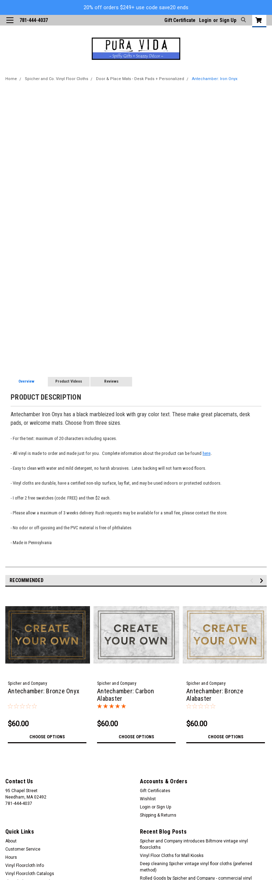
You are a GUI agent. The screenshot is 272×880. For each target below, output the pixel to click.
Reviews (111, 381)
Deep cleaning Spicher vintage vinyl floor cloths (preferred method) (196, 867)
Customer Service (22, 849)
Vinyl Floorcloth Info (24, 865)
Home (11, 79)
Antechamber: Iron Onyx (214, 79)
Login (205, 20)
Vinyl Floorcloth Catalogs (29, 873)
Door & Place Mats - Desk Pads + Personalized (140, 79)
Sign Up (228, 20)
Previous (252, 580)
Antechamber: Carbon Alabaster (125, 694)
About (11, 841)
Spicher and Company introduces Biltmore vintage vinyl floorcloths (194, 844)
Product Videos (68, 381)
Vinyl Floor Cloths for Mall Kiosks (172, 855)
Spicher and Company (27, 683)
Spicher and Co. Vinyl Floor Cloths (56, 79)
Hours (11, 857)
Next (262, 580)
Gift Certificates (155, 790)
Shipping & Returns (158, 815)
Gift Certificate (180, 20)
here (206, 453)
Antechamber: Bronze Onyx (43, 691)
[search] (242, 20)
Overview (26, 381)
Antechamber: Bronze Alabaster (214, 694)
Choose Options (47, 737)
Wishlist (148, 798)
